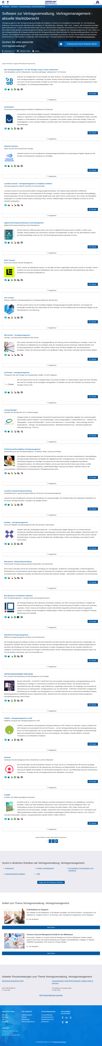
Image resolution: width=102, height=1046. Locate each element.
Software (6, 6)
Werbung (24, 1017)
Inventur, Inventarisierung (45, 868)
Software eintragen (27, 1015)
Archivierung (9, 868)
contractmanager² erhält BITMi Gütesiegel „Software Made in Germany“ (72, 982)
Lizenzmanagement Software (15, 874)
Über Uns (4, 1015)
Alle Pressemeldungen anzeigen (51, 995)
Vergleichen (51, 100)
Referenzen (5, 1017)
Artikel (37, 51)
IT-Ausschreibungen (46, 1015)
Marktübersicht (9, 51)
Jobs (3, 1019)
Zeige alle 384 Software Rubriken (51, 882)
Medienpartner (26, 1019)
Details (93, 94)
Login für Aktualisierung (28, 1021)
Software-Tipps (25, 51)
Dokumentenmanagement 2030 (13, 981)
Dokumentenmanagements (86, 37)
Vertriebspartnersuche (47, 1017)
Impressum (5, 1021)
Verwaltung (14, 6)
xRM (38, 874)
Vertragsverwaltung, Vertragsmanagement (32, 6)
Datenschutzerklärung (59, 1042)
